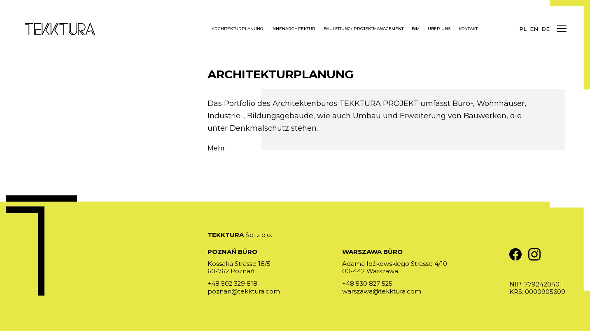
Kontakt (468, 28)
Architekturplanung (237, 28)
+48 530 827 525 (367, 283)
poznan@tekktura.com (244, 291)
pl (523, 29)
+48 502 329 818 (233, 283)
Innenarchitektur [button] (293, 28)
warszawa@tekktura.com (381, 291)
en (534, 29)
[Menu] (561, 29)
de (545, 29)
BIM (416, 28)
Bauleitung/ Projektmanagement (363, 28)
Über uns (439, 28)
